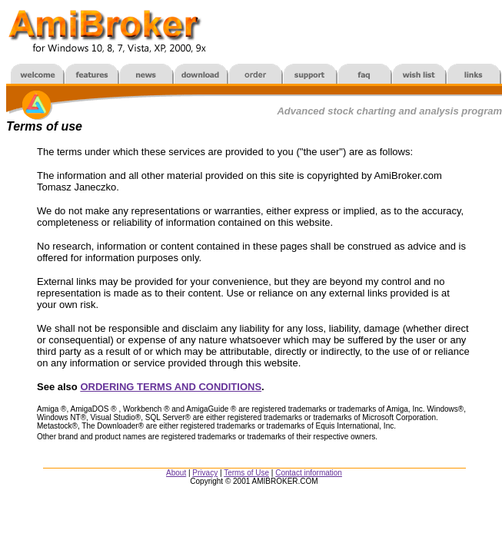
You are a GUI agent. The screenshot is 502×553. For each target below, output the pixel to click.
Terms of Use (246, 473)
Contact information (308, 473)
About (176, 473)
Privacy (205, 473)
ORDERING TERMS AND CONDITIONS (170, 386)
